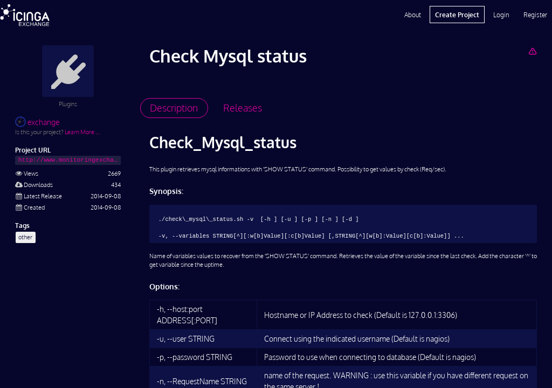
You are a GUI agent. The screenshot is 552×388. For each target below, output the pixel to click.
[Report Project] (532, 51)
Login (501, 14)
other (25, 236)
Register (535, 14)
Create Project (457, 14)
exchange (37, 122)
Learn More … (82, 131)
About (412, 14)
